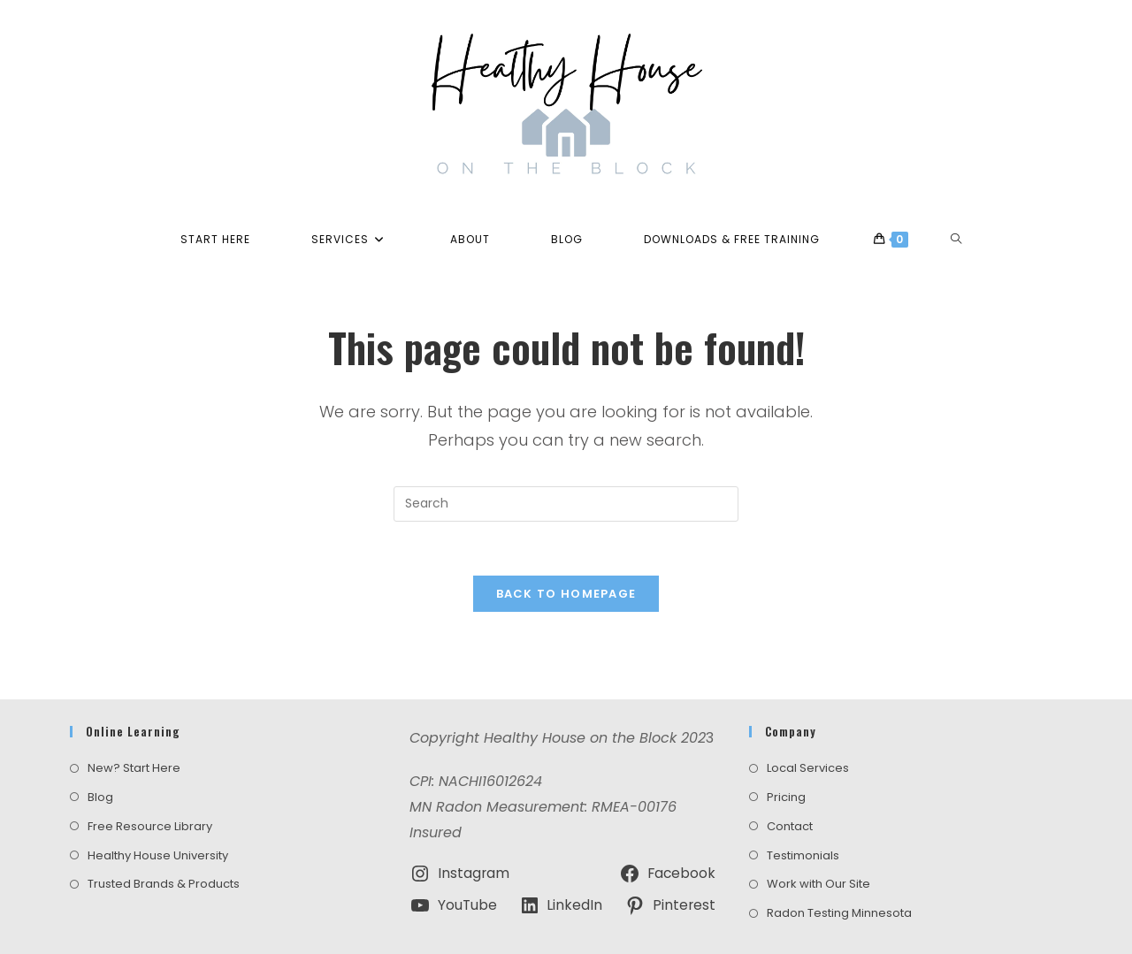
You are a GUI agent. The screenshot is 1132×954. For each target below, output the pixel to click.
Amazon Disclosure (675, 923)
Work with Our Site (818, 841)
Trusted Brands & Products (164, 841)
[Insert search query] (566, 504)
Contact (790, 783)
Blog (100, 753)
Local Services (808, 725)
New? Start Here (134, 725)
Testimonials (803, 812)
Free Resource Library (150, 783)
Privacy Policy (572, 923)
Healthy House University (158, 812)
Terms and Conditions (463, 923)
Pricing (786, 753)
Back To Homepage (566, 593)
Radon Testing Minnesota (839, 870)
